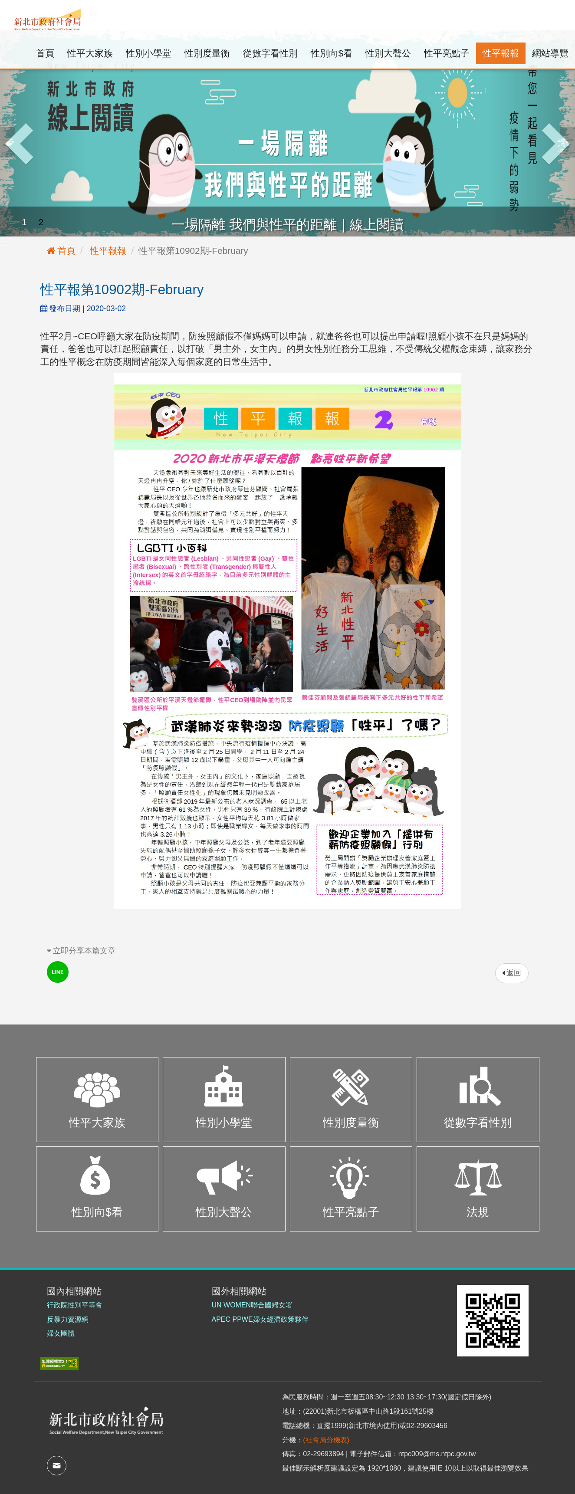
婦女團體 (61, 1333)
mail (56, 1465)
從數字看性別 (270, 53)
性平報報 (501, 53)
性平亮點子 (447, 53)
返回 (512, 973)
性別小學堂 (148, 53)
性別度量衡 (207, 53)
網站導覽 (550, 53)
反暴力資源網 (68, 1319)
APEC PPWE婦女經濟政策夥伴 (260, 1319)
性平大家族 (90, 53)
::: (10, 6)
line (58, 972)
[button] (43, 133)
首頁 (45, 53)
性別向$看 (331, 53)
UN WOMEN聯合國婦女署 (252, 1305)
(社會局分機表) (326, 1440)
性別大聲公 (388, 53)
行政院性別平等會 (74, 1305)
